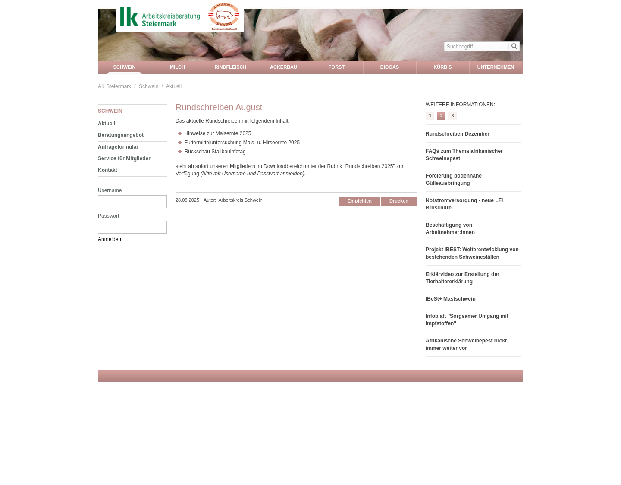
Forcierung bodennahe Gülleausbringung (454, 179)
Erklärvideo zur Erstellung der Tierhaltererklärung (462, 278)
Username (110, 190)
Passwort (108, 216)
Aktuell (174, 86)
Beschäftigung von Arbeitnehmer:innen (450, 228)
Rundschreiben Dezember (457, 134)
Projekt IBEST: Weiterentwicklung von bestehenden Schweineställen (472, 253)
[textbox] (476, 46)
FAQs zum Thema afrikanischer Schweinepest (464, 155)
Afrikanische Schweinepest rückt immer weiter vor (466, 344)
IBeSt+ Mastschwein (451, 299)
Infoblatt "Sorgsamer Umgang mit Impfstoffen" (467, 320)
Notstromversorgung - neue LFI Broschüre (464, 204)
